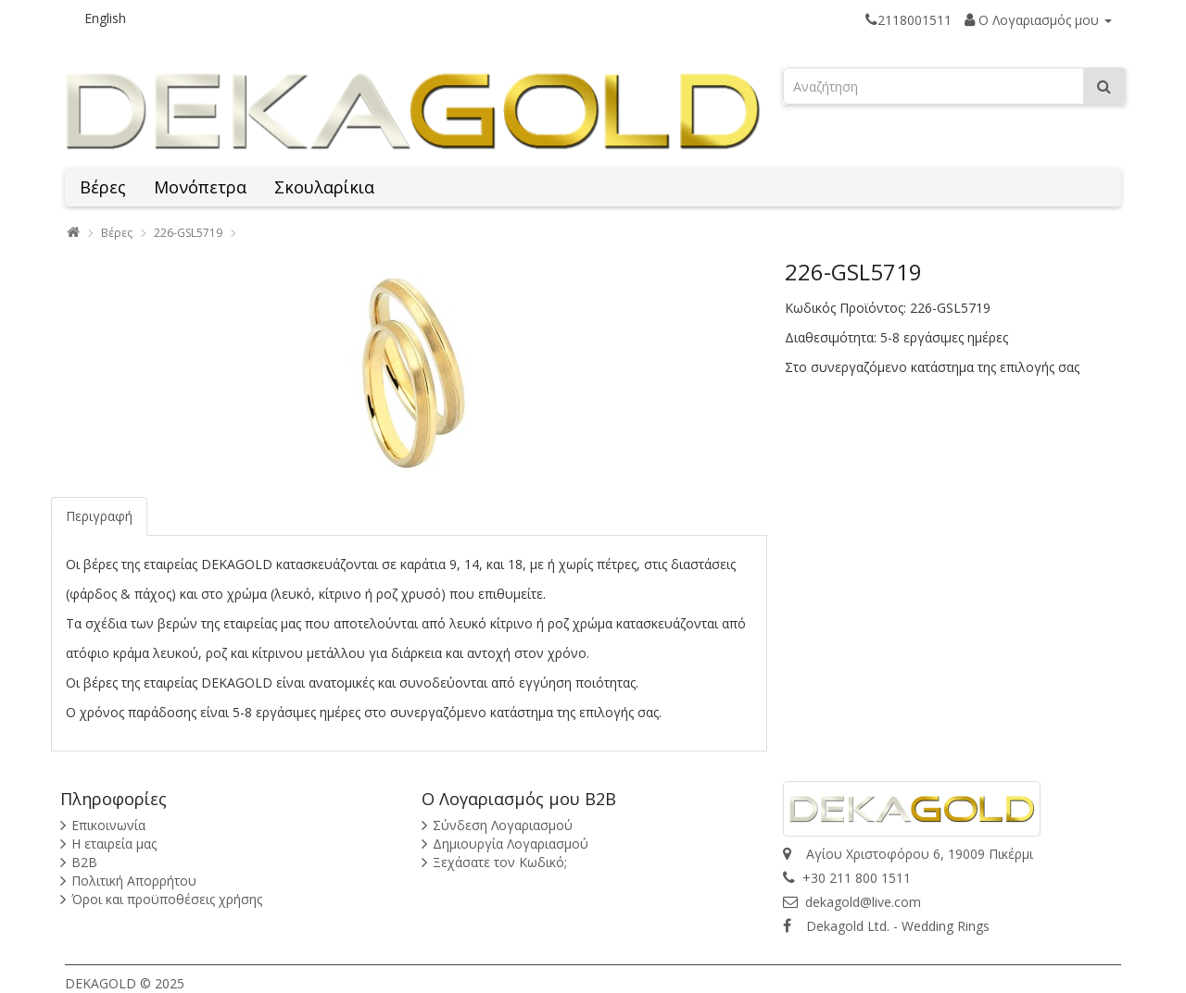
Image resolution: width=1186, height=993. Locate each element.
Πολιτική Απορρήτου (133, 880)
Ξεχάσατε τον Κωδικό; (500, 862)
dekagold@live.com (852, 902)
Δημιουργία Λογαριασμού (510, 843)
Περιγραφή (99, 516)
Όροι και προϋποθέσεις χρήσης (166, 899)
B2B (84, 862)
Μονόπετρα (200, 187)
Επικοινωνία (108, 825)
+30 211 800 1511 (847, 878)
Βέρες (103, 187)
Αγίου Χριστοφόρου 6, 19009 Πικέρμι (908, 854)
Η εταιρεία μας (114, 843)
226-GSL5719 (188, 233)
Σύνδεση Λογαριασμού (503, 825)
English (105, 18)
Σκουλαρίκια (324, 187)
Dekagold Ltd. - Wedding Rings (886, 926)
